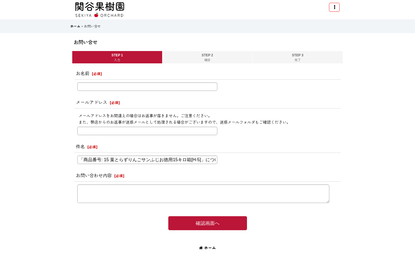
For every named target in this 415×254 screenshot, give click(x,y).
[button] (334, 7)
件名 (80, 146)
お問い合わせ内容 (94, 175)
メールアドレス (91, 102)
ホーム (207, 247)
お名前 (82, 73)
